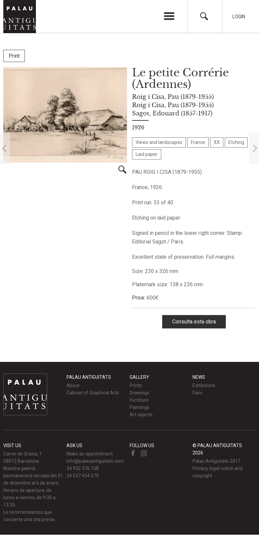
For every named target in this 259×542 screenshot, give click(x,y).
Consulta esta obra (194, 321)
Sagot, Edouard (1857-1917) (172, 113)
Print (14, 56)
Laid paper (147, 154)
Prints (136, 385)
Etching (236, 142)
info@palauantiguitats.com (95, 461)
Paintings (139, 407)
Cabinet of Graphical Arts (92, 392)
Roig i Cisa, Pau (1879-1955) (173, 97)
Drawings (139, 392)
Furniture (139, 400)
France (198, 142)
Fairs (197, 392)
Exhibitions (204, 385)
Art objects (141, 414)
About (72, 385)
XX (217, 142)
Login (238, 16)
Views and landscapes (159, 142)
